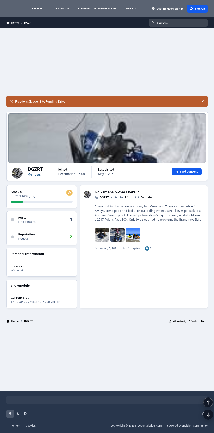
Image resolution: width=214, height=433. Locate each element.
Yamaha (147, 197)
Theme (14, 425)
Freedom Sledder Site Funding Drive (37, 101)
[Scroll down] (204, 423)
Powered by (187, 425)
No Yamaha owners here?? (117, 192)
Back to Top (197, 321)
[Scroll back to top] (204, 411)
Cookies (31, 425)
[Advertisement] (107, 62)
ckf (126, 197)
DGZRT (104, 197)
